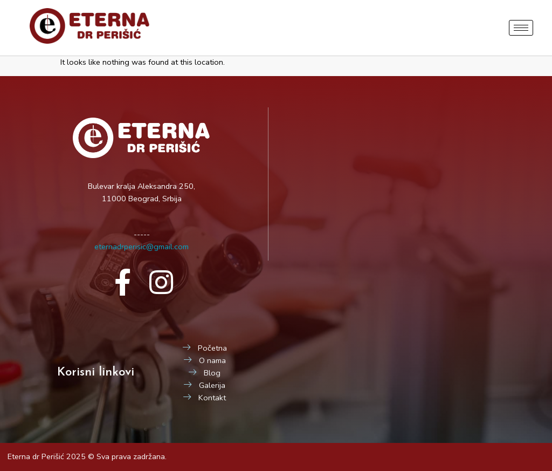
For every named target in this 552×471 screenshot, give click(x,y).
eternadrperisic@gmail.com (141, 246)
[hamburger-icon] (521, 28)
